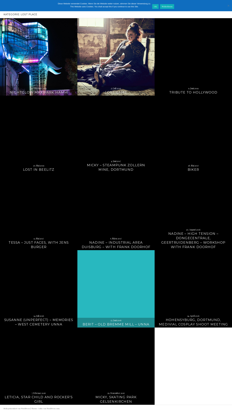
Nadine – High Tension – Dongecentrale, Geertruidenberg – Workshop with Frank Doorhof (193, 240)
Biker (193, 170)
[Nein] (228, 5)
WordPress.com (53, 408)
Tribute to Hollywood (193, 92)
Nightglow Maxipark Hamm (39, 92)
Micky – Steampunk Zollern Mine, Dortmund (116, 167)
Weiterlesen (167, 6)
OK (155, 6)
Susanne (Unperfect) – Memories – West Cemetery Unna (38, 322)
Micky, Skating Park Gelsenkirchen (116, 399)
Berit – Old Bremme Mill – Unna (116, 324)
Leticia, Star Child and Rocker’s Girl (39, 399)
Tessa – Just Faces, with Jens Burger (39, 245)
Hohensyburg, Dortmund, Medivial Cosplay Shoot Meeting (193, 322)
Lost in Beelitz (38, 170)
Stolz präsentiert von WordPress (17, 408)
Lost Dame (116, 92)
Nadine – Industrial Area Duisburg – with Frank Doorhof (116, 245)
